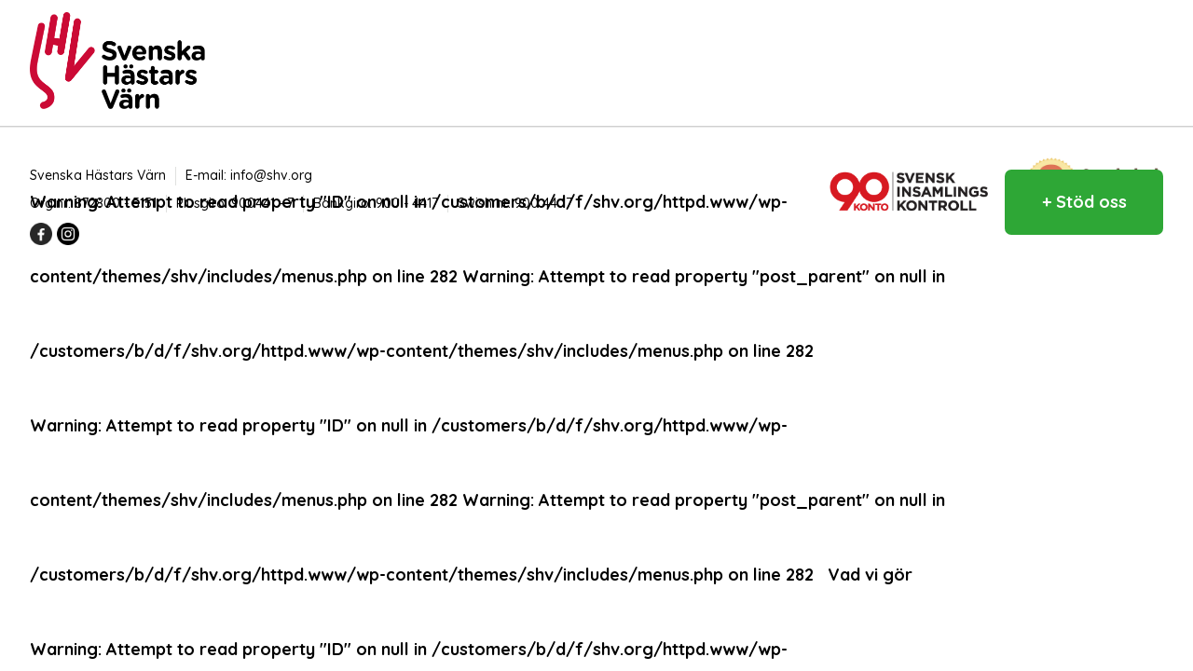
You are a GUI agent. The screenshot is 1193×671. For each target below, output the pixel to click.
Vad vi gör (870, 574)
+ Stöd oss (1084, 201)
